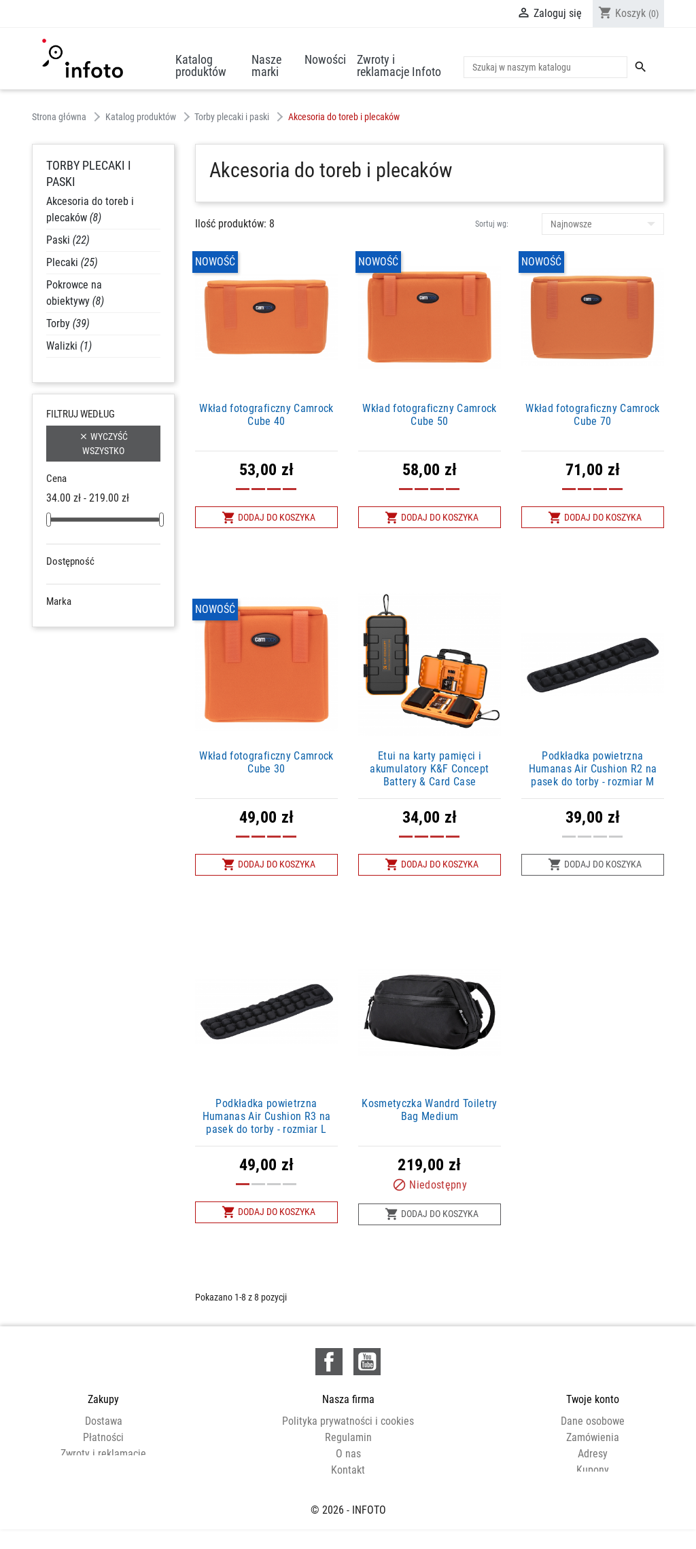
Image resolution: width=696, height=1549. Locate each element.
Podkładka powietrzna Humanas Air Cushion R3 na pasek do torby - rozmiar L (267, 1116)
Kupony (592, 1469)
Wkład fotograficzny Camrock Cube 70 (592, 415)
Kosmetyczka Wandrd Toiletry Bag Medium (429, 1110)
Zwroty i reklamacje (103, 1453)
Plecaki (72, 262)
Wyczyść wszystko (103, 443)
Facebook (329, 1361)
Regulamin (348, 1437)
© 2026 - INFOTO (348, 1524)
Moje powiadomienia (592, 1486)
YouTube (367, 1361)
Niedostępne (93, 581)
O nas (348, 1453)
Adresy (593, 1453)
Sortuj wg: (491, 224)
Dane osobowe (593, 1421)
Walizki (69, 345)
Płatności (103, 1437)
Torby (68, 323)
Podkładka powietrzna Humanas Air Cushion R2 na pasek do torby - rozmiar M (593, 768)
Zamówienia (592, 1437)
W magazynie (94, 597)
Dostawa (103, 1421)
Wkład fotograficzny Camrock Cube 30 (266, 762)
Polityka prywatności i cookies (348, 1421)
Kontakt (348, 1469)
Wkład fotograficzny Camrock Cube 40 (266, 415)
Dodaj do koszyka (268, 517)
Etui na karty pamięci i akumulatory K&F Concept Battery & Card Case (429, 768)
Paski (68, 240)
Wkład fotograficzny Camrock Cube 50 (429, 415)
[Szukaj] (545, 67)
